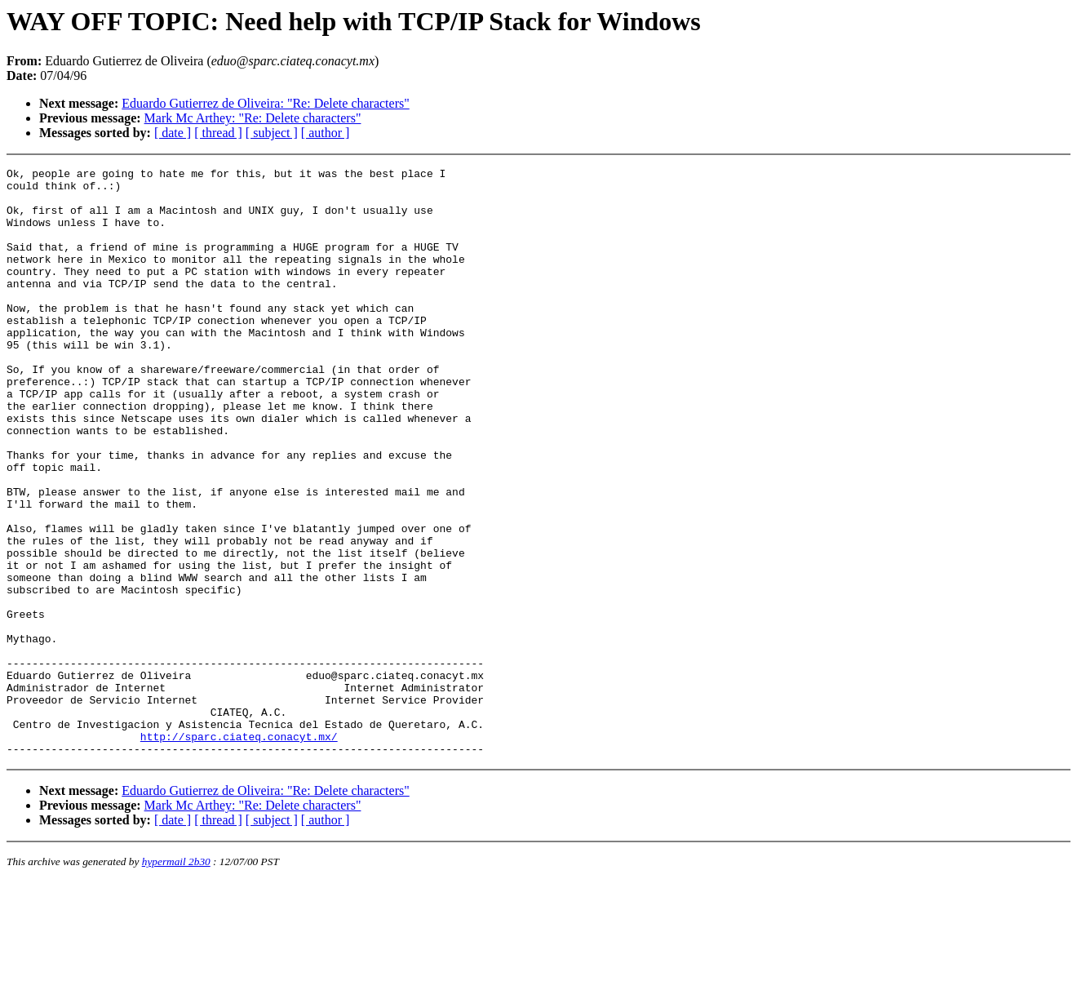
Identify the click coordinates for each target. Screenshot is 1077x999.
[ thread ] (218, 133)
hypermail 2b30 (176, 979)
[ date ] (172, 133)
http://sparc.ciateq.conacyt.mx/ (239, 851)
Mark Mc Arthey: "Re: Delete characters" (252, 118)
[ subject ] (272, 133)
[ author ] (325, 133)
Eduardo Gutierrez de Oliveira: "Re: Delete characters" (265, 103)
